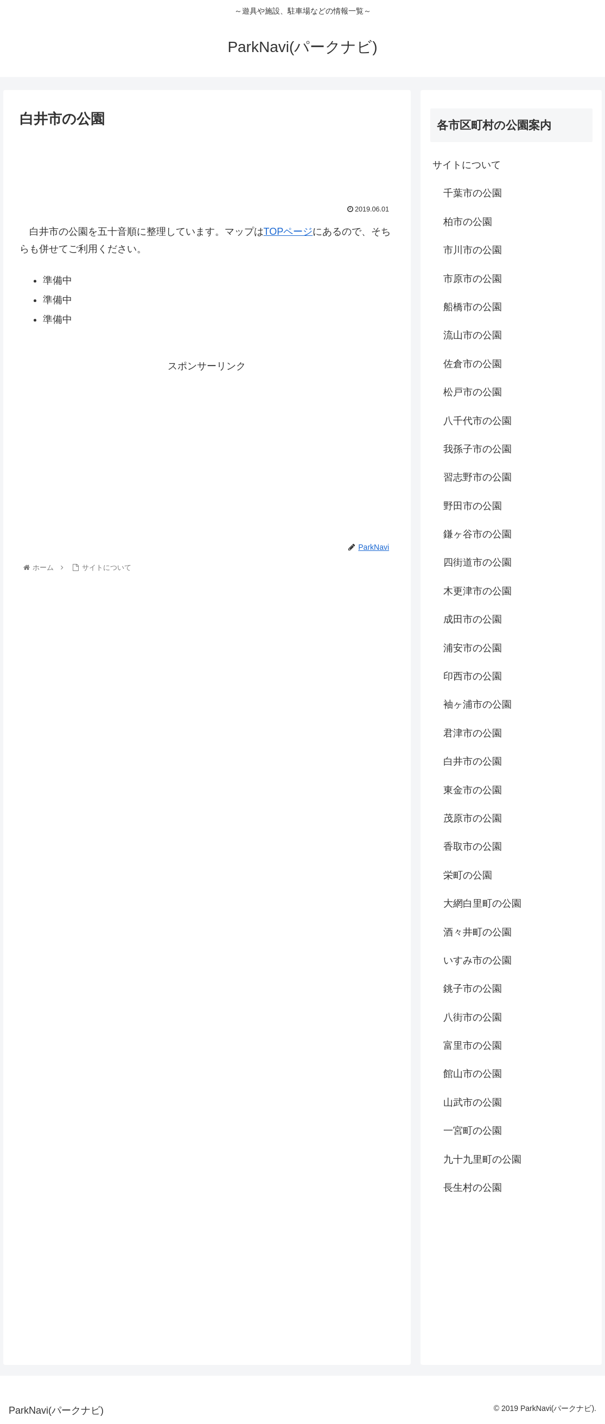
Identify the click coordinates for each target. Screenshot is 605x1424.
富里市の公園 (472, 1045)
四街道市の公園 (477, 562)
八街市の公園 (472, 1017)
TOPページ (288, 231)
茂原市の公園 (472, 818)
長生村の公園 (472, 1187)
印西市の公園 (472, 676)
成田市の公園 (472, 619)
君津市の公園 (472, 733)
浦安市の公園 (472, 648)
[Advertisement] (207, 164)
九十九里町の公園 (482, 1159)
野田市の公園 (472, 506)
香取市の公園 (472, 846)
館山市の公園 (472, 1073)
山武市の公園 (472, 1102)
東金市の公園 (472, 790)
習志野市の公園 (477, 477)
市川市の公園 (472, 250)
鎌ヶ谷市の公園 (477, 534)
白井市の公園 (472, 761)
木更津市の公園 (477, 591)
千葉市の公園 (472, 193)
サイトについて (466, 164)
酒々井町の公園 (477, 932)
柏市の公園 (467, 221)
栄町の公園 (467, 875)
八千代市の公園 (477, 420)
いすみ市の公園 (477, 960)
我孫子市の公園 (477, 449)
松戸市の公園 (472, 392)
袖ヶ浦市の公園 (477, 704)
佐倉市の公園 (472, 363)
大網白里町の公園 (482, 903)
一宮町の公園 (472, 1130)
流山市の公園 (472, 335)
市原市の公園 (472, 278)
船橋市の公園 (472, 307)
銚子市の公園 (472, 988)
